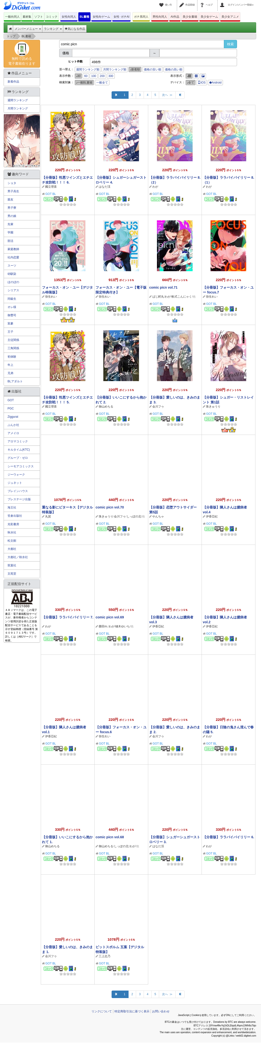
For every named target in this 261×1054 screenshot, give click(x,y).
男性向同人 (160, 16)
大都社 (12, 549)
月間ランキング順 (114, 69)
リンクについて (101, 1011)
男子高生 (13, 191)
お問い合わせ (161, 1011)
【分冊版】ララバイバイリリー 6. (228, 837)
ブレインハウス (18, 491)
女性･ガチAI (121, 16)
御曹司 (12, 315)
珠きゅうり (213, 406)
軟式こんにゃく (181, 296)
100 (93, 76)
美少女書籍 (190, 16)
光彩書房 (13, 524)
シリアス (13, 290)
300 (110, 76)
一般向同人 (12, 16)
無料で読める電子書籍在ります (22, 53)
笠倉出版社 (15, 515)
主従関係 (13, 340)
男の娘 (12, 216)
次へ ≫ (167, 95)
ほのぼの (13, 282)
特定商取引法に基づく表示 (131, 1011)
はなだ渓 (104, 186)
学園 (10, 232)
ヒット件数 (75, 61)
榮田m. (103, 626)
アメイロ (13, 433)
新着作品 (13, 81)
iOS (201, 82)
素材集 (27, 16)
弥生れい (51, 296)
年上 (10, 365)
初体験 (12, 356)
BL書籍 (84, 16)
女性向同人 (69, 16)
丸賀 (48, 516)
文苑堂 (12, 573)
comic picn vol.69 (110, 617)
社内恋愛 (13, 257)
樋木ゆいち (122, 626)
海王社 (12, 507)
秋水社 (12, 532)
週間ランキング (18, 100)
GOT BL (50, 194)
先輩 (10, 224)
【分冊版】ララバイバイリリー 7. (67, 617)
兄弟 (10, 373)
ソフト (38, 16)
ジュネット (15, 483)
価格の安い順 (152, 69)
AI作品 (175, 16)
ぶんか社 (13, 425)
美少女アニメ (230, 16)
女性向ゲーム (101, 16)
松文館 (12, 540)
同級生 (12, 298)
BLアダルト (15, 381)
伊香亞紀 (212, 516)
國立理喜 (51, 186)
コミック (51, 16)
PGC (11, 408)
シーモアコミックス (21, 466)
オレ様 (12, 307)
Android (215, 82)
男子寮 (12, 207)
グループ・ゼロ (18, 458)
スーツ (12, 265)
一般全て (102, 82)
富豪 (10, 323)
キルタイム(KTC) (19, 449)
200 (102, 76)
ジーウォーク (16, 474)
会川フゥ (158, 406)
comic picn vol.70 (110, 507)
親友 (10, 199)
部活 (10, 241)
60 (85, 76)
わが (155, 186)
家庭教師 (13, 249)
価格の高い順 (173, 69)
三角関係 (13, 348)
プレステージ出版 (19, 499)
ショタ (12, 183)
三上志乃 (104, 956)
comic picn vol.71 (163, 287)
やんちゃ (158, 516)
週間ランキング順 (87, 69)
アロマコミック (18, 441)
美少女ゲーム (209, 16)
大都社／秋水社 (18, 557)
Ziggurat (13, 416)
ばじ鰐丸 (158, 296)
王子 (10, 331)
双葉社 (12, 565)
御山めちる (106, 406)
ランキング (53, 29)
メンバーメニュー (28, 29)
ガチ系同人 (141, 16)
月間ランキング (18, 108)
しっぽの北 (134, 516)
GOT (11, 400)
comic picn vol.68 (110, 837)
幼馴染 (12, 274)
